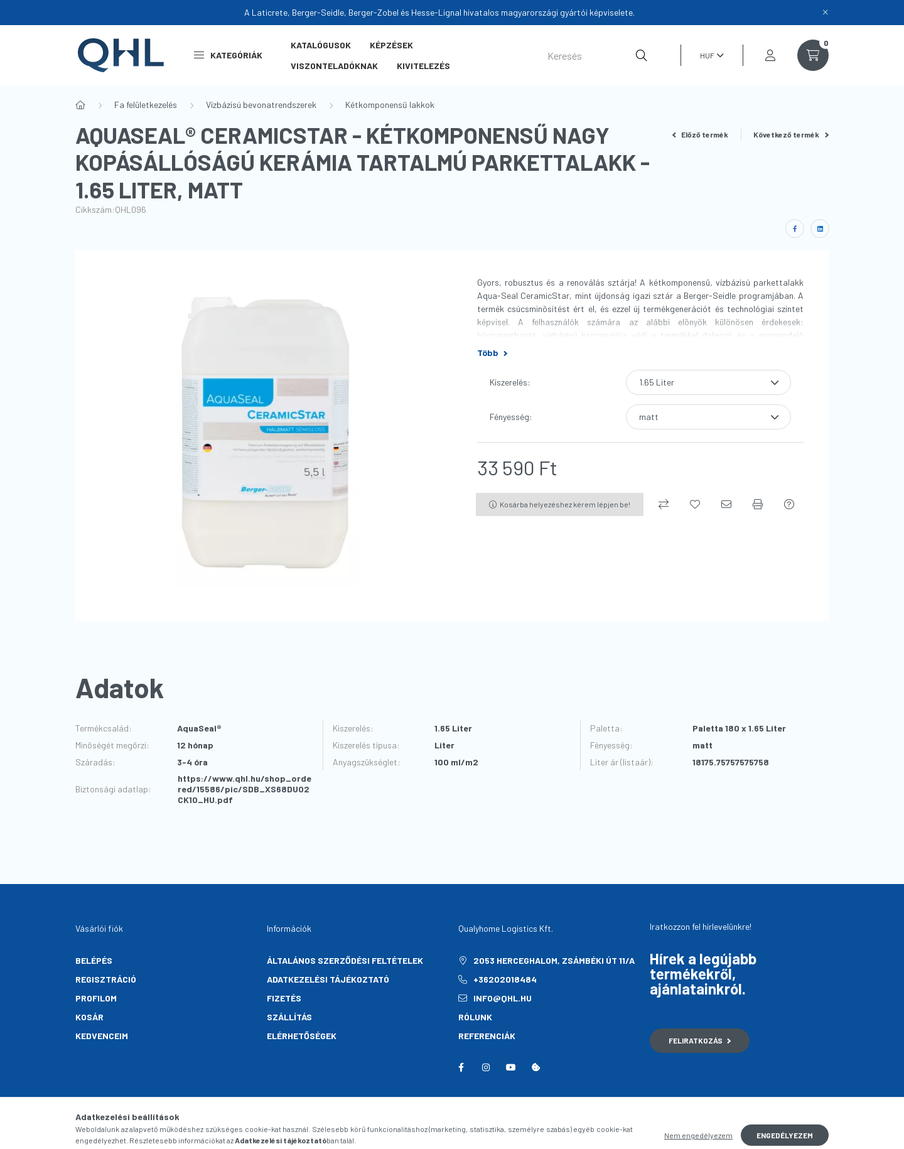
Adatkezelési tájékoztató (328, 979)
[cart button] (813, 55)
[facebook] (794, 228)
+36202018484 (505, 979)
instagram (485, 1067)
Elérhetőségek (301, 1035)
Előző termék (700, 134)
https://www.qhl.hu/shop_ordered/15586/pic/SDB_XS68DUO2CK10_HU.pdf (244, 789)
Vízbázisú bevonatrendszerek (261, 104)
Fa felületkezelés (145, 104)
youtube (511, 1067)
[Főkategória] (80, 105)
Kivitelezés (423, 65)
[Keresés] (597, 55)
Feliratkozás (700, 1040)
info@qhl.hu (502, 998)
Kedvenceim (101, 1035)
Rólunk (475, 1016)
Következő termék (791, 134)
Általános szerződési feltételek (345, 960)
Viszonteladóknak (334, 65)
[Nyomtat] (757, 504)
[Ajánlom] (726, 504)
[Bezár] (825, 12)
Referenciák (486, 1035)
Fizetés (284, 998)
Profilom (96, 998)
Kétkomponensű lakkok (389, 104)
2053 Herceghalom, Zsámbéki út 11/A (554, 960)
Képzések (391, 45)
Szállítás (289, 1016)
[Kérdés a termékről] (789, 504)
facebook (460, 1067)
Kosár (89, 1016)
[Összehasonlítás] (663, 504)
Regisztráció (105, 979)
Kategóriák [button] (228, 55)
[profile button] (770, 55)
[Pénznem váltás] (709, 55)
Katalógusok (321, 45)
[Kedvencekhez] (695, 504)
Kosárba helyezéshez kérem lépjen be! (565, 504)
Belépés (93, 960)
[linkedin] (819, 228)
